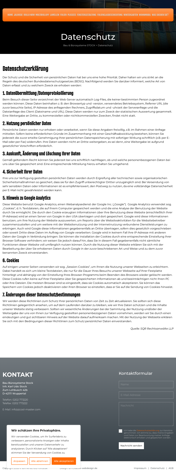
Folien (63, 14)
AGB (171, 468)
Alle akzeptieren (64, 461)
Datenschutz (157, 468)
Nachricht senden (131, 445)
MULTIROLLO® (42, 14)
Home (10, 14)
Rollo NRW (29, 14)
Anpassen (19, 461)
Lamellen (54, 14)
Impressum (140, 468)
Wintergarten (130, 14)
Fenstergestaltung (86, 14)
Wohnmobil (145, 14)
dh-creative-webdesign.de (83, 468)
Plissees (72, 14)
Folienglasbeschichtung (110, 14)
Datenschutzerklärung (148, 430)
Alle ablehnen (39, 461)
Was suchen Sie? (160, 14)
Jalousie (18, 14)
